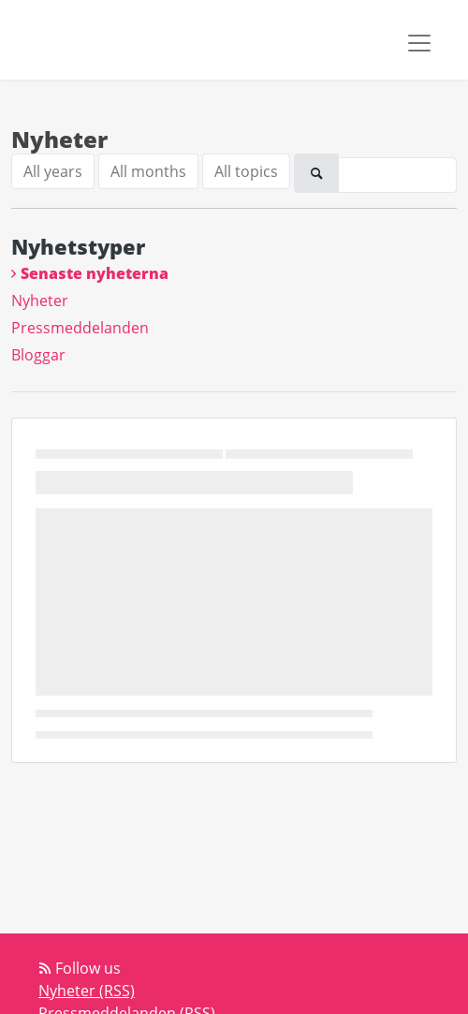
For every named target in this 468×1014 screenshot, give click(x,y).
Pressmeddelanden (80, 327)
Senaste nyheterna (94, 273)
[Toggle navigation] (419, 43)
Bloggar (38, 355)
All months (148, 171)
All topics (246, 171)
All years (52, 171)
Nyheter (39, 300)
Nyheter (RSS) (86, 990)
